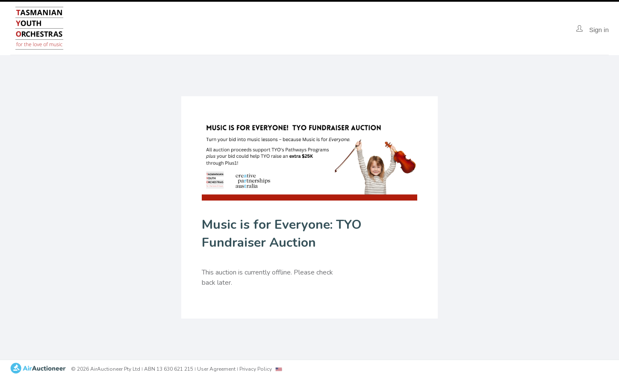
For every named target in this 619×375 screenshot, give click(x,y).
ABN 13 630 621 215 (168, 369)
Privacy (255, 369)
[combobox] (278, 369)
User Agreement (216, 369)
